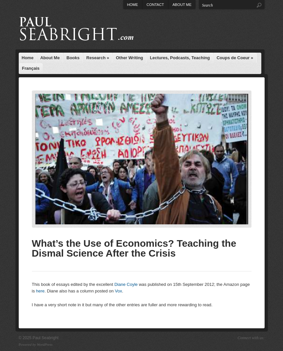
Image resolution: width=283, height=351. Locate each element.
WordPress (45, 344)
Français (30, 68)
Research (97, 57)
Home (132, 5)
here (40, 290)
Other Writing (129, 57)
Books (73, 57)
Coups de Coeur (235, 57)
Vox (118, 290)
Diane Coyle (126, 284)
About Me (182, 5)
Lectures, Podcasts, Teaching (180, 57)
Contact (155, 5)
